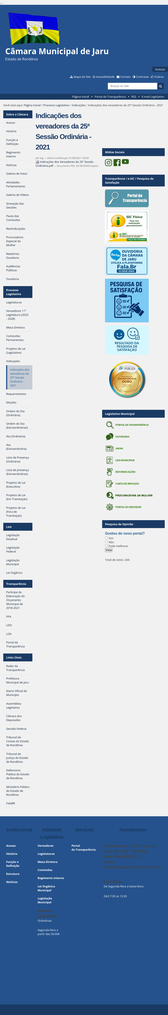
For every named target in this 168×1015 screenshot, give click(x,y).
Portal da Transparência (110, 97)
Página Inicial (80, 97)
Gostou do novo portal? (125, 533)
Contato (125, 77)
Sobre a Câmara (17, 114)
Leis (9, 527)
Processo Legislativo (56, 105)
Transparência (16, 584)
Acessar (160, 69)
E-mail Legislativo (153, 97)
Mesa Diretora (48, 862)
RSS (133, 97)
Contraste (142, 77)
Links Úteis (13, 657)
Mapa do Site (82, 77)
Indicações (79, 105)
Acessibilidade (105, 77)
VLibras (159, 77)
